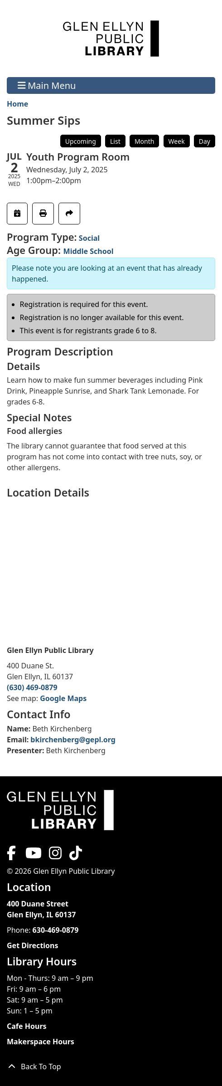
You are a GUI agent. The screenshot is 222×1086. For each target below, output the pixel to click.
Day (204, 141)
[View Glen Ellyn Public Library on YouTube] (33, 856)
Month (144, 141)
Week (177, 141)
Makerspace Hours (40, 1042)
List (115, 141)
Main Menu (47, 85)
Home (17, 104)
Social (89, 238)
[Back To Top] (111, 1066)
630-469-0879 (56, 930)
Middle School (88, 251)
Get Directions (32, 945)
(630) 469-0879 (32, 687)
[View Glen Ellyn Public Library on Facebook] (12, 856)
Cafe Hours (27, 1026)
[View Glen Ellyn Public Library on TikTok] (75, 856)
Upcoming (80, 141)
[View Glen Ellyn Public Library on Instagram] (55, 856)
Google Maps (63, 698)
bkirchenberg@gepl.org (73, 740)
